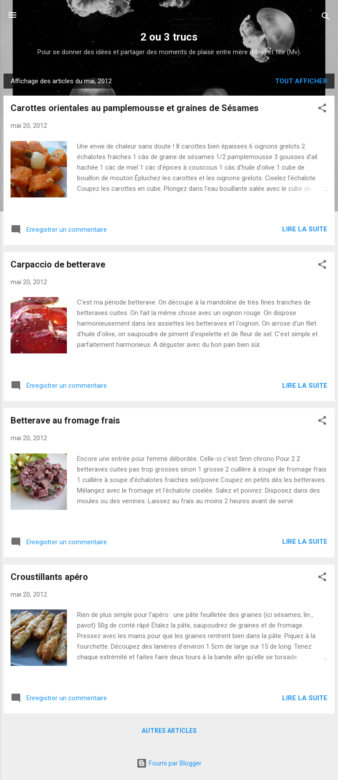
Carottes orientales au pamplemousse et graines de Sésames (135, 108)
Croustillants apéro (49, 577)
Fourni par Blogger (169, 763)
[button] (322, 109)
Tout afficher (301, 81)
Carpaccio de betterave (58, 264)
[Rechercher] (325, 17)
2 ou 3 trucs (169, 37)
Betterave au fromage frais (65, 420)
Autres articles (169, 730)
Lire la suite (304, 229)
